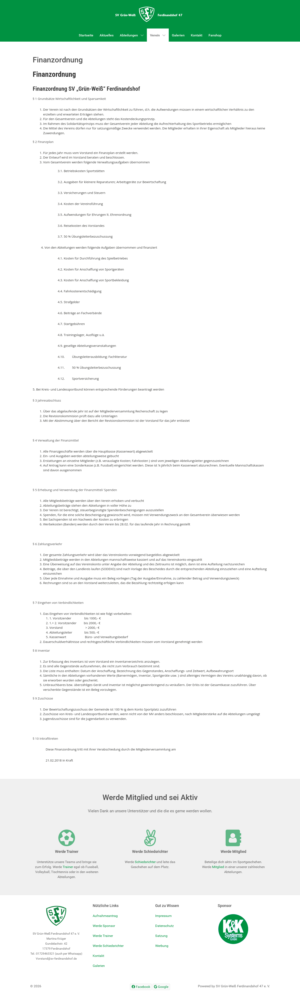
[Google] (161, 987)
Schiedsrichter (145, 862)
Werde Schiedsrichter (108, 946)
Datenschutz (164, 926)
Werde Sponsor (104, 926)
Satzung (161, 936)
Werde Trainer (103, 936)
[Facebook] (141, 987)
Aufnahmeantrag (105, 916)
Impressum (163, 916)
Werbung (161, 946)
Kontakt (98, 956)
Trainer (68, 867)
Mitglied (218, 867)
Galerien (99, 966)
